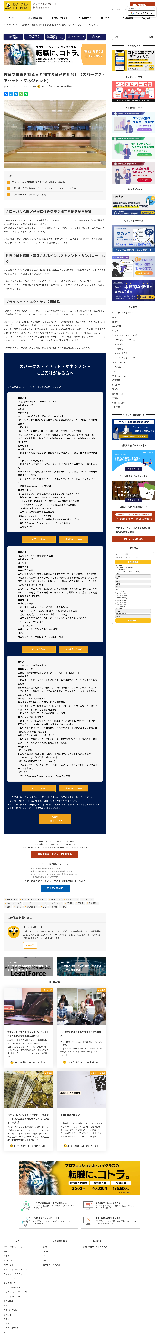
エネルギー (87, 900)
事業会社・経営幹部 (51, 1266)
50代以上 (137, 572)
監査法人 (116, 389)
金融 (45, 1248)
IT (44, 1257)
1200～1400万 (121, 598)
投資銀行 (116, 380)
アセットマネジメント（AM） (125, 335)
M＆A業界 (116, 326)
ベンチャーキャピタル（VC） (124, 357)
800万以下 (119, 591)
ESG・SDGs (12, 900)
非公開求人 (128, 568)
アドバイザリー (71, 900)
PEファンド (55, 900)
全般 (114, 371)
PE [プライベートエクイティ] (34, 900)
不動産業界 (117, 367)
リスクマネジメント (120, 362)
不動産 (80, 904)
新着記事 (116, 384)
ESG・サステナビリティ (122, 312)
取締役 (18, 907)
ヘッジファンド (55, 904)
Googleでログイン (144, 12)
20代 (117, 572)
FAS (114, 317)
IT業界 (115, 321)
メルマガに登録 (133, 539)
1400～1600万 (121, 600)
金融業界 (68, 86)
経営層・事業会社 (119, 394)
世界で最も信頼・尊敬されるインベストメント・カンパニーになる (44, 188)
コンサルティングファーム (123, 339)
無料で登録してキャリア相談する (55, 854)
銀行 (64, 907)
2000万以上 (120, 606)
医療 (9, 907)
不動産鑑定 (93, 904)
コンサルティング (14, 904)
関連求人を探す (55, 888)
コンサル (47, 1252)
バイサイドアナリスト (35, 904)
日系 (44, 907)
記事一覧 (30, 946)
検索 (151, 36)
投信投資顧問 (31, 907)
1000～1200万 (121, 595)
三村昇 (70, 904)
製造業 (54, 907)
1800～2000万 (121, 604)
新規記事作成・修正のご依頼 (95, 1248)
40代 (129, 572)
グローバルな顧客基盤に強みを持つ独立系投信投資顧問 (38, 182)
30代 (123, 572)
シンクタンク (118, 348)
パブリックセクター (120, 353)
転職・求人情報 (119, 402)
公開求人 (119, 568)
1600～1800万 (121, 602)
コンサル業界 (118, 344)
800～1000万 (120, 593)
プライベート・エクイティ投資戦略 (29, 194)
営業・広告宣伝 (119, 375)
